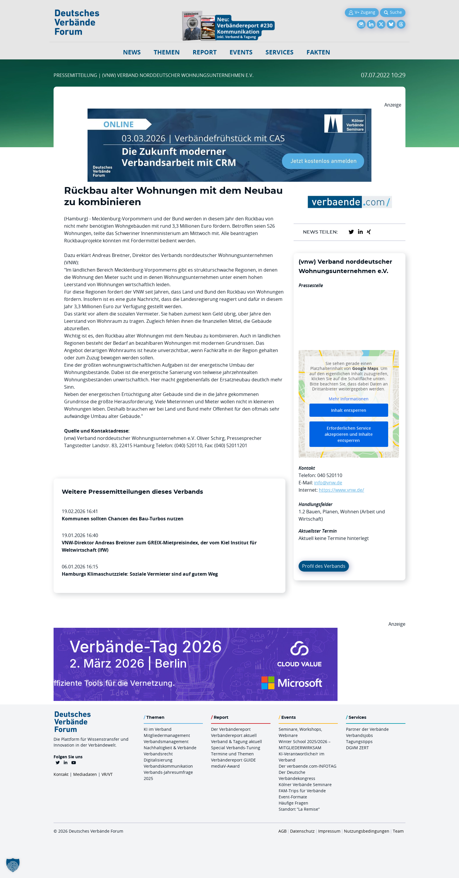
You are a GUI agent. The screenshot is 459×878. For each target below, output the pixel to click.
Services (280, 52)
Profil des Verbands (323, 566)
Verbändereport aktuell (234, 735)
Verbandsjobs (359, 735)
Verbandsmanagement (166, 741)
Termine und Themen (232, 754)
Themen (167, 52)
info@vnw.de (328, 482)
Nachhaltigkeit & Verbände (170, 747)
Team (398, 831)
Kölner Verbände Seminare (305, 784)
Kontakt (61, 774)
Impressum (329, 831)
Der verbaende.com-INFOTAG (307, 766)
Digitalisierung (158, 760)
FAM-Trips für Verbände (302, 790)
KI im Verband (158, 729)
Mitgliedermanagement (167, 735)
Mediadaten (85, 774)
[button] (13, 865)
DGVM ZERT (357, 747)
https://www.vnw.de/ (341, 490)
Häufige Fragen (293, 803)
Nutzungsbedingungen (366, 831)
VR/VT (107, 774)
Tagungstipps (359, 741)
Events (241, 52)
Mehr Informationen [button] (349, 398)
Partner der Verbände (367, 729)
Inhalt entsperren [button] (348, 410)
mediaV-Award (225, 766)
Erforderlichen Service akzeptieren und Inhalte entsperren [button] (349, 434)
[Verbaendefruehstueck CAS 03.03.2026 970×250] (229, 112)
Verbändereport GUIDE (233, 760)
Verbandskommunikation (168, 766)
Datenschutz (302, 831)
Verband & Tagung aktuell (236, 741)
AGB (282, 831)
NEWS (132, 52)
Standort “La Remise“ (299, 809)
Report (205, 52)
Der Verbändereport (231, 729)
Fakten (318, 52)
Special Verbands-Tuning (235, 747)
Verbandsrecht (158, 754)
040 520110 (329, 475)
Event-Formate (293, 797)
